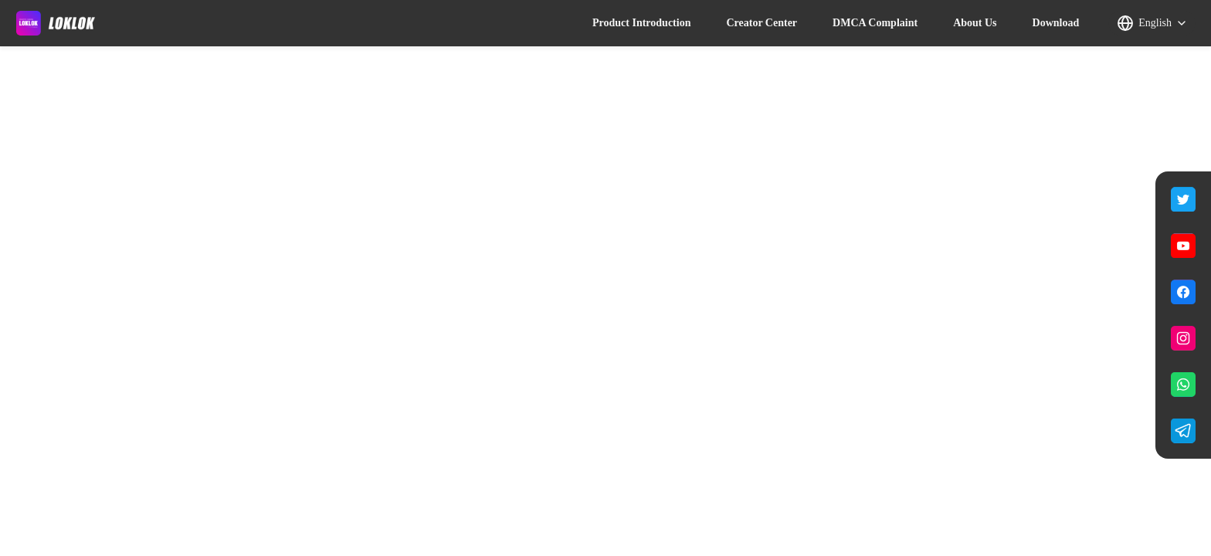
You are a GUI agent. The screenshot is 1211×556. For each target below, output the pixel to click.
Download (1056, 23)
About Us (974, 23)
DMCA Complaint (875, 23)
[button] (1152, 23)
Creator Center (761, 23)
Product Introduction (641, 23)
